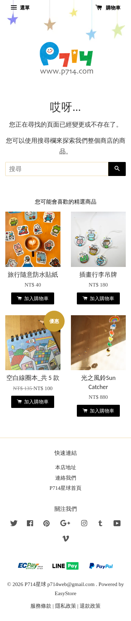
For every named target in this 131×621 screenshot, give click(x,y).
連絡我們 (65, 478)
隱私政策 (65, 606)
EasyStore (65, 593)
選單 (20, 8)
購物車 (108, 8)
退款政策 (90, 606)
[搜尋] (56, 169)
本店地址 (65, 467)
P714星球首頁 (65, 488)
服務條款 (40, 606)
